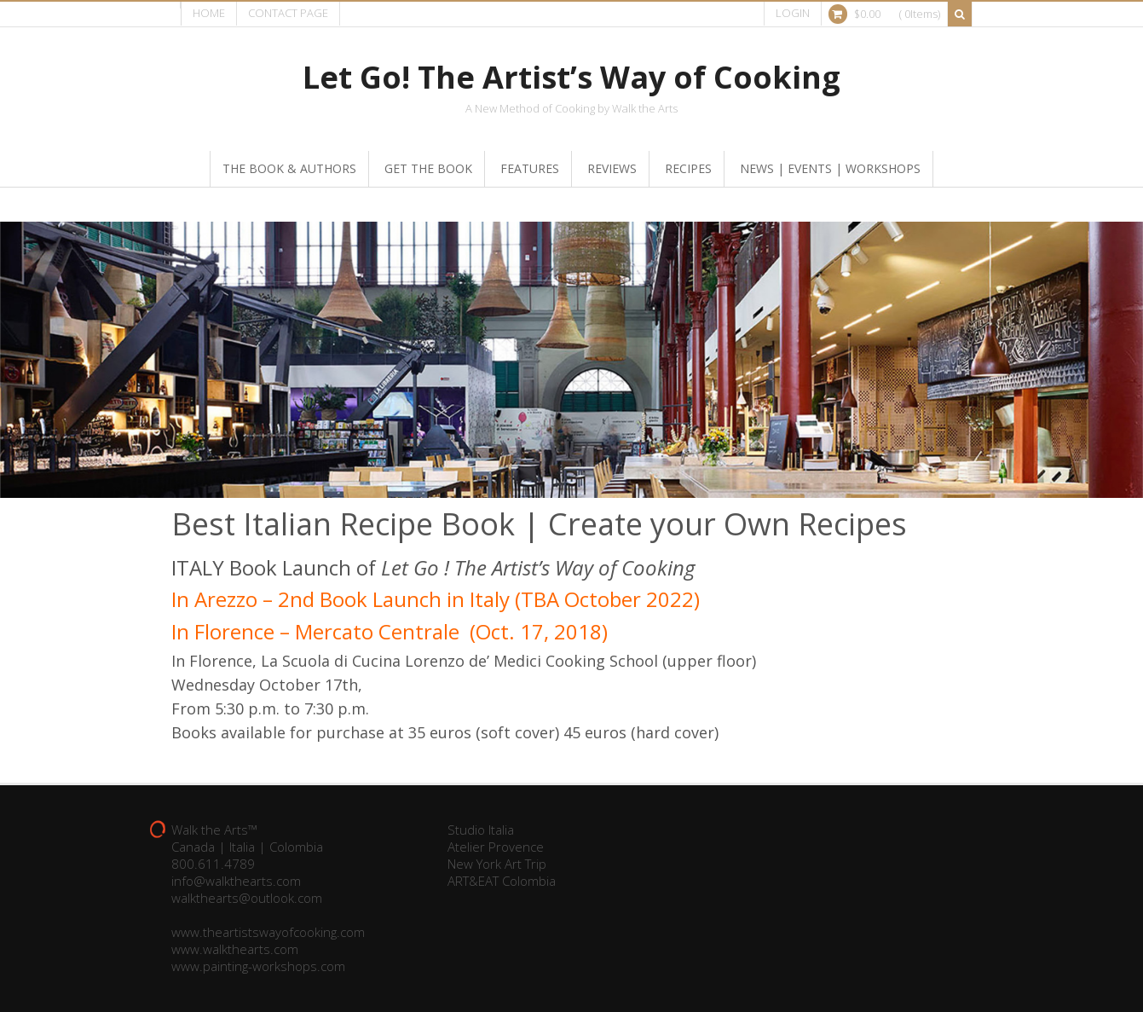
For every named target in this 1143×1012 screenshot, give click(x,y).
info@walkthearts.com (236, 880)
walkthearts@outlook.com (246, 897)
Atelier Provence (495, 846)
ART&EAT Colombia (501, 880)
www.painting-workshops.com (258, 965)
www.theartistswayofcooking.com (268, 931)
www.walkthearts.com (234, 948)
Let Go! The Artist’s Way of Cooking (571, 77)
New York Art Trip (496, 863)
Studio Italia (480, 829)
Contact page (288, 12)
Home (209, 12)
